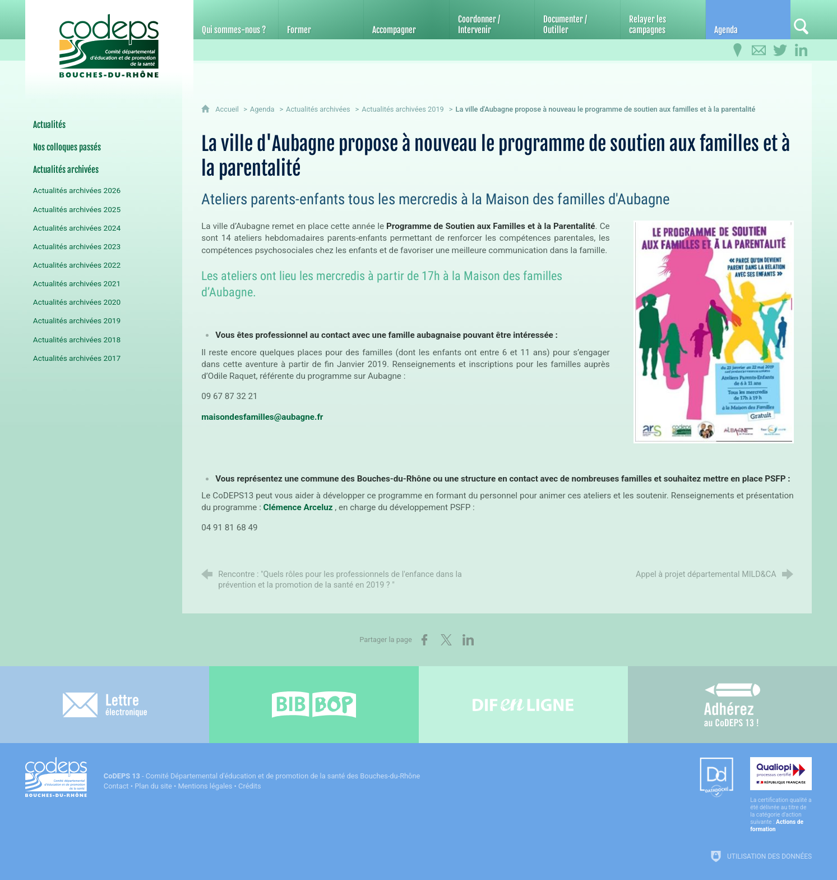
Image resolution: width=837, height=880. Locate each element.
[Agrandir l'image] (713, 331)
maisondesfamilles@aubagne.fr (262, 417)
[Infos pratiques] (737, 50)
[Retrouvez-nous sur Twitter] (779, 50)
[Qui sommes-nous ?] (235, 19)
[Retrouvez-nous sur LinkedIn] (801, 50)
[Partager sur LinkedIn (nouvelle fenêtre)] (468, 639)
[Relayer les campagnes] (663, 19)
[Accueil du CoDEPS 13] (109, 40)
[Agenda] (748, 19)
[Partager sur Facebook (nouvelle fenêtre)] (424, 639)
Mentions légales (205, 786)
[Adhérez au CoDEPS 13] (732, 704)
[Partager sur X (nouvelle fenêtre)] (446, 639)
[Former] (321, 19)
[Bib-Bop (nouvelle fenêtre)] (313, 704)
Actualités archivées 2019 (403, 109)
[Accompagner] (406, 19)
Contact (116, 786)
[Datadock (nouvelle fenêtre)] (716, 778)
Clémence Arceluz (298, 507)
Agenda (262, 109)
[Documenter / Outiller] (577, 19)
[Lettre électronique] (104, 704)
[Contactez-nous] (758, 50)
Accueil (228, 109)
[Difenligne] (523, 704)
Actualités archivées (318, 109)
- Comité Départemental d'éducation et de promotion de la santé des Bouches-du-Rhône (262, 776)
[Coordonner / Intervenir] (492, 19)
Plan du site (153, 786)
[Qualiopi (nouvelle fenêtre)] (781, 795)
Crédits (249, 786)
